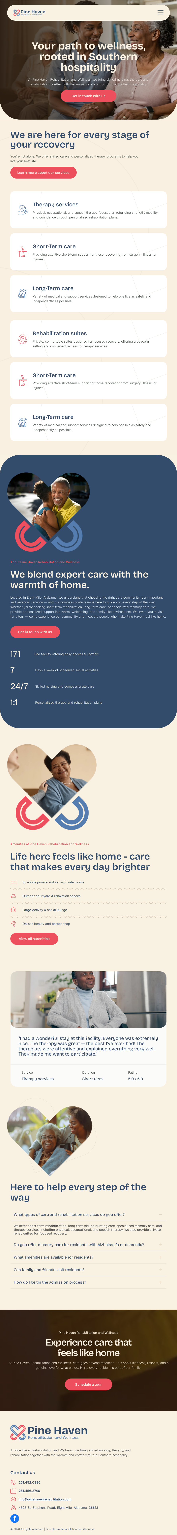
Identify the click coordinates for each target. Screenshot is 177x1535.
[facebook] (14, 1501)
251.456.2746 (29, 1473)
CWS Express (38, 1519)
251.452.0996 (29, 1465)
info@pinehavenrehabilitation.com (45, 1482)
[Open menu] (160, 13)
